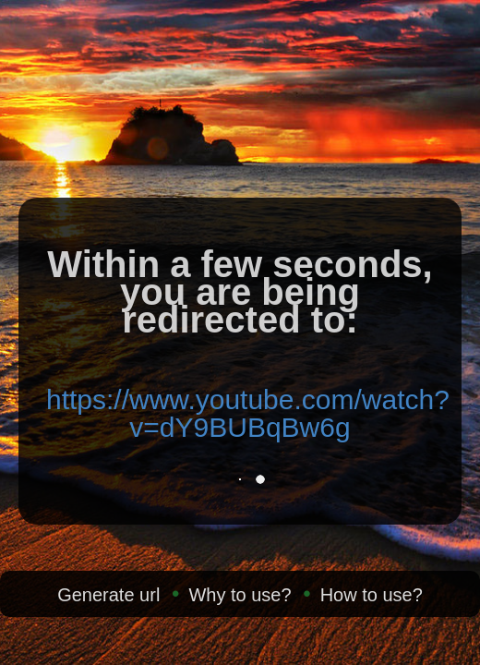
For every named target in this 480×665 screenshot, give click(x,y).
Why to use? (239, 595)
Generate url (108, 595)
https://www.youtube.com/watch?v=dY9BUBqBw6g (248, 413)
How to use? (371, 595)
